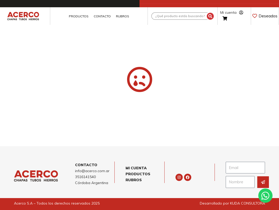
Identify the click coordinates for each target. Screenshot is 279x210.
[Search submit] (210, 16)
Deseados (268, 15)
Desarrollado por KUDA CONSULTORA (232, 203)
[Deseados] (254, 15)
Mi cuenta (231, 12)
